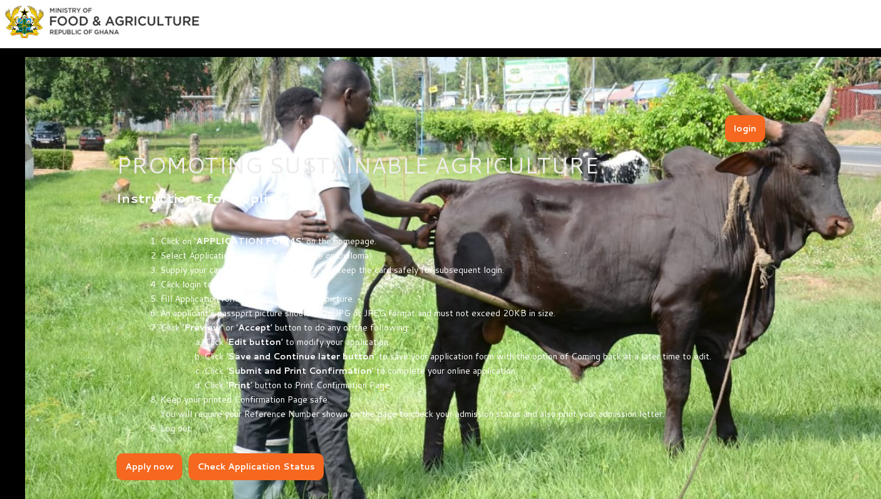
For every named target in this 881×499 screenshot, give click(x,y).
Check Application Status (256, 466)
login (745, 128)
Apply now (149, 466)
